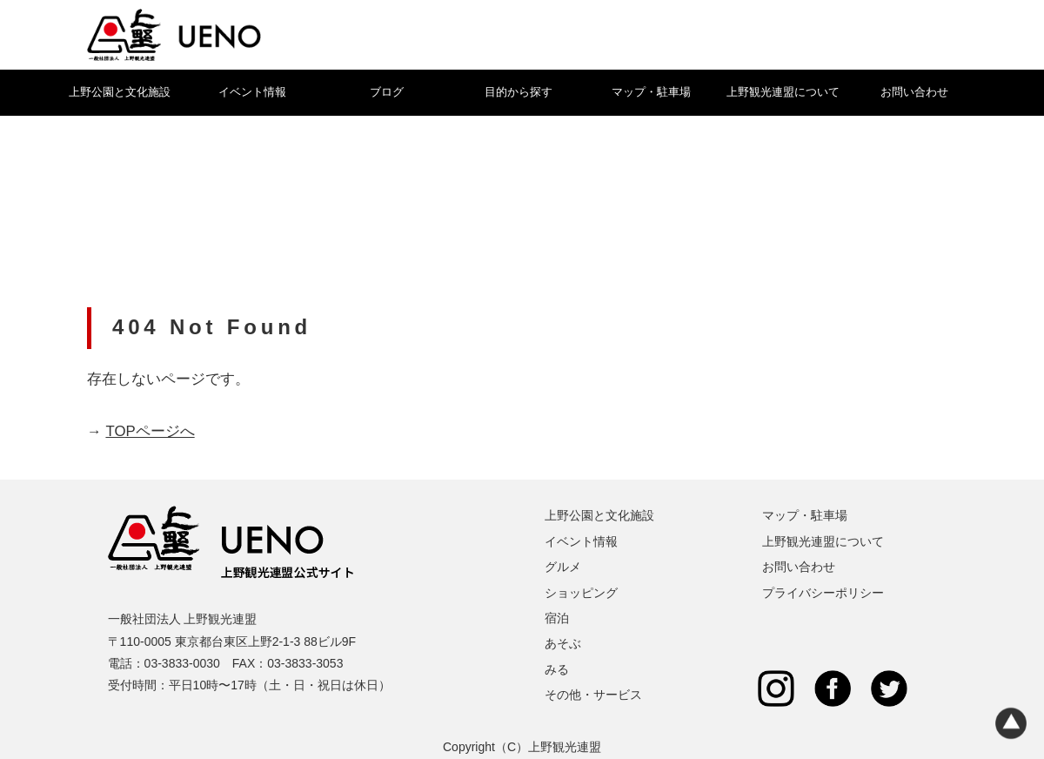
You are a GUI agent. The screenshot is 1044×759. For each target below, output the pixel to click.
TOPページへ (149, 431)
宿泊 (557, 618)
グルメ (563, 567)
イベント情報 (252, 91)
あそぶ (563, 643)
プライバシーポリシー (823, 593)
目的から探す (518, 91)
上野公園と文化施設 (120, 91)
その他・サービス (593, 695)
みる (557, 669)
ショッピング (581, 593)
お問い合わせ (914, 91)
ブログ (387, 91)
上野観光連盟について (783, 91)
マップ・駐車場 (651, 91)
